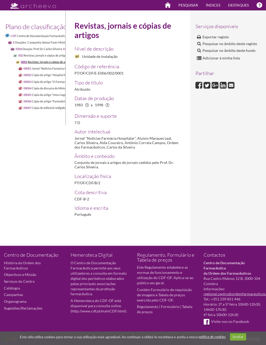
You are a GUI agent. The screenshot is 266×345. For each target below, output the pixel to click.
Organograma (15, 301)
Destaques (238, 5)
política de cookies (212, 337)
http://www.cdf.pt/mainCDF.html (98, 311)
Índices (213, 5)
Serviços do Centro (19, 281)
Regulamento (147, 306)
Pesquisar (188, 5)
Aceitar (238, 337)
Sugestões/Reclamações (23, 308)
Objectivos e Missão (20, 274)
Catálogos (12, 288)
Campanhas (13, 294)
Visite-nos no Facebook (226, 321)
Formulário (170, 306)
